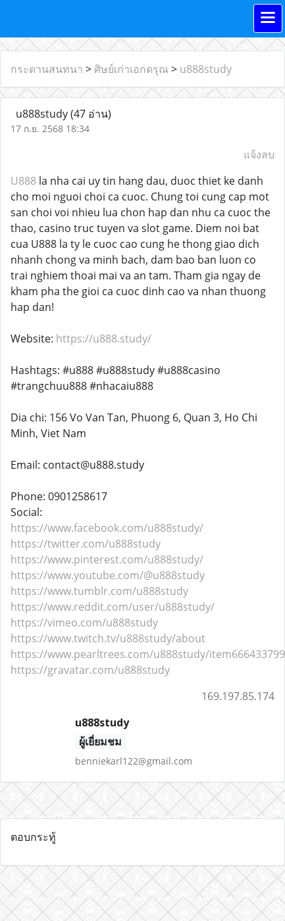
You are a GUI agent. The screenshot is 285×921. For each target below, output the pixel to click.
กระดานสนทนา (47, 69)
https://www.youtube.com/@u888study (108, 575)
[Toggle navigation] (267, 18)
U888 (23, 181)
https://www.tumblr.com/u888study (99, 591)
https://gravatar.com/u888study (90, 670)
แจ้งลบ (259, 154)
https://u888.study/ (103, 338)
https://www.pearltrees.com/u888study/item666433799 (148, 654)
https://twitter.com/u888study (86, 543)
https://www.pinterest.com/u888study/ (107, 559)
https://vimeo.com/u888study (84, 622)
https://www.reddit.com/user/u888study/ (113, 607)
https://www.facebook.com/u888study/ (107, 528)
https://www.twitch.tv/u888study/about (108, 638)
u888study (206, 69)
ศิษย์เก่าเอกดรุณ (131, 69)
